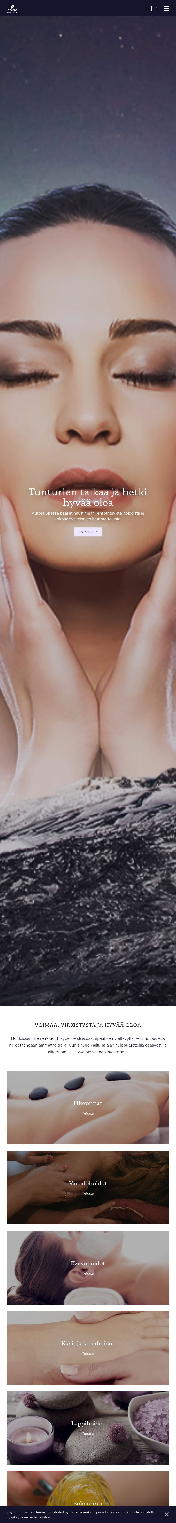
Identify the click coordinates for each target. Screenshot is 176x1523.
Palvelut (88, 532)
